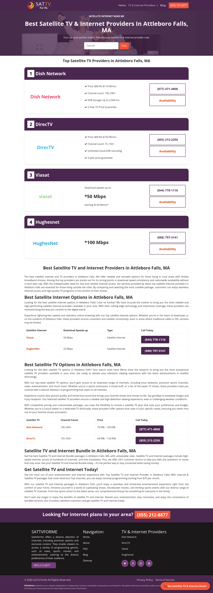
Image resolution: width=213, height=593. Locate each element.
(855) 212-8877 (178, 5)
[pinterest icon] (148, 563)
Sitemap (87, 560)
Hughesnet (128, 554)
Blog (163, 5)
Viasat (30, 337)
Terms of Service (165, 580)
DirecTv (30, 438)
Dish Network (34, 427)
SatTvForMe (40, 580)
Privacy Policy (145, 580)
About (86, 542)
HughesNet (32, 348)
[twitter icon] (125, 563)
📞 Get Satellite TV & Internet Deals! (185, 586)
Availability (167, 100)
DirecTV (126, 542)
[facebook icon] (132, 563)
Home (122, 5)
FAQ (85, 548)
